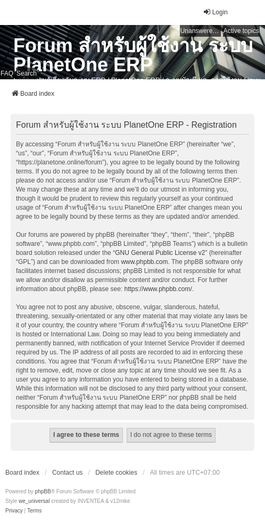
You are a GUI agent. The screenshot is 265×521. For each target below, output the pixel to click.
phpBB (43, 491)
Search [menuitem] (26, 73)
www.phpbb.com (144, 262)
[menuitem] (14, 511)
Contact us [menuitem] (67, 472)
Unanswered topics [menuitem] (200, 31)
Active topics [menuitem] (241, 31)
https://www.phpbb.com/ (158, 289)
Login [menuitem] (215, 12)
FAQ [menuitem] (7, 73)
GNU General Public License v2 (160, 253)
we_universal (34, 501)
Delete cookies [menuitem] (116, 472)
